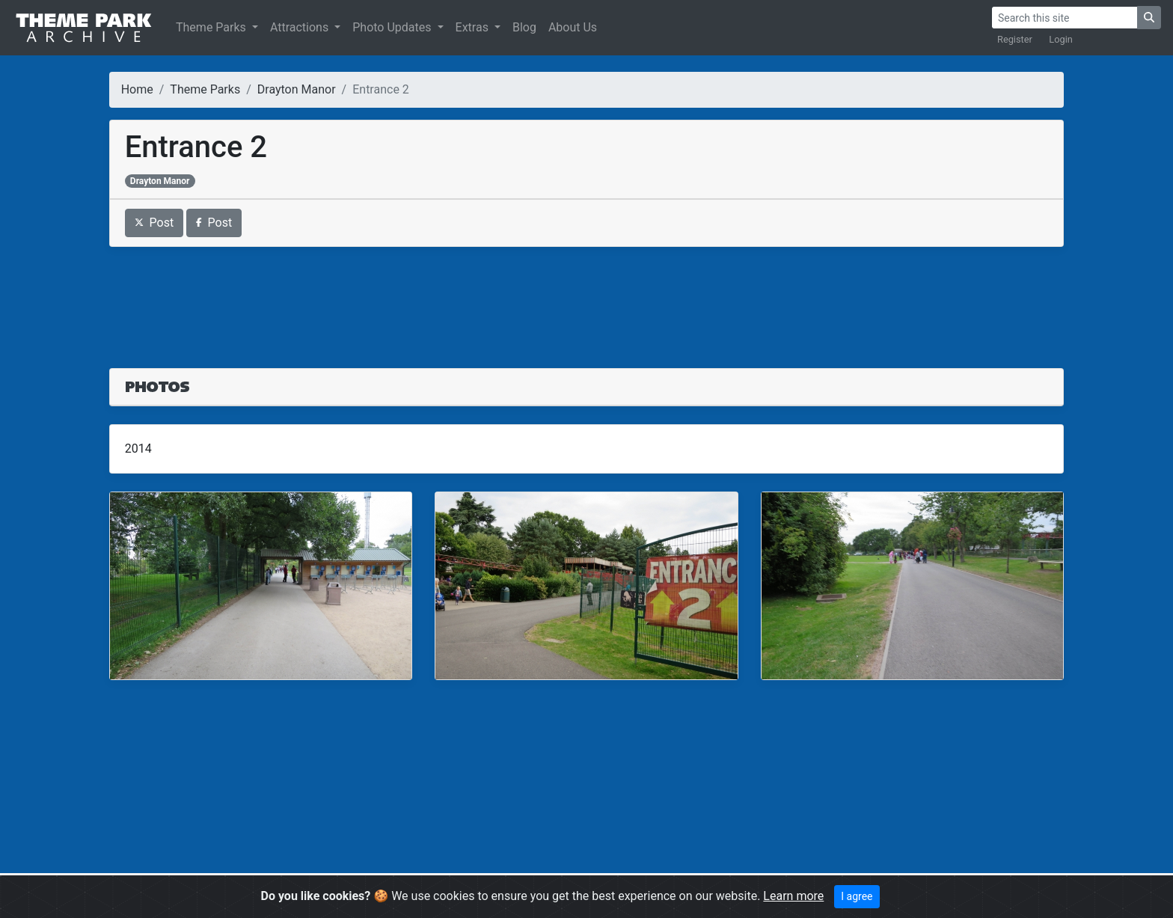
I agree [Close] (856, 896)
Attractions (300, 27)
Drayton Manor (296, 89)
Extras (473, 27)
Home (137, 89)
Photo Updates (393, 27)
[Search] (1064, 17)
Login (1061, 39)
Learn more (793, 896)
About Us (572, 27)
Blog (524, 27)
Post (154, 222)
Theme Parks (212, 27)
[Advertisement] (586, 298)
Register (1014, 39)
